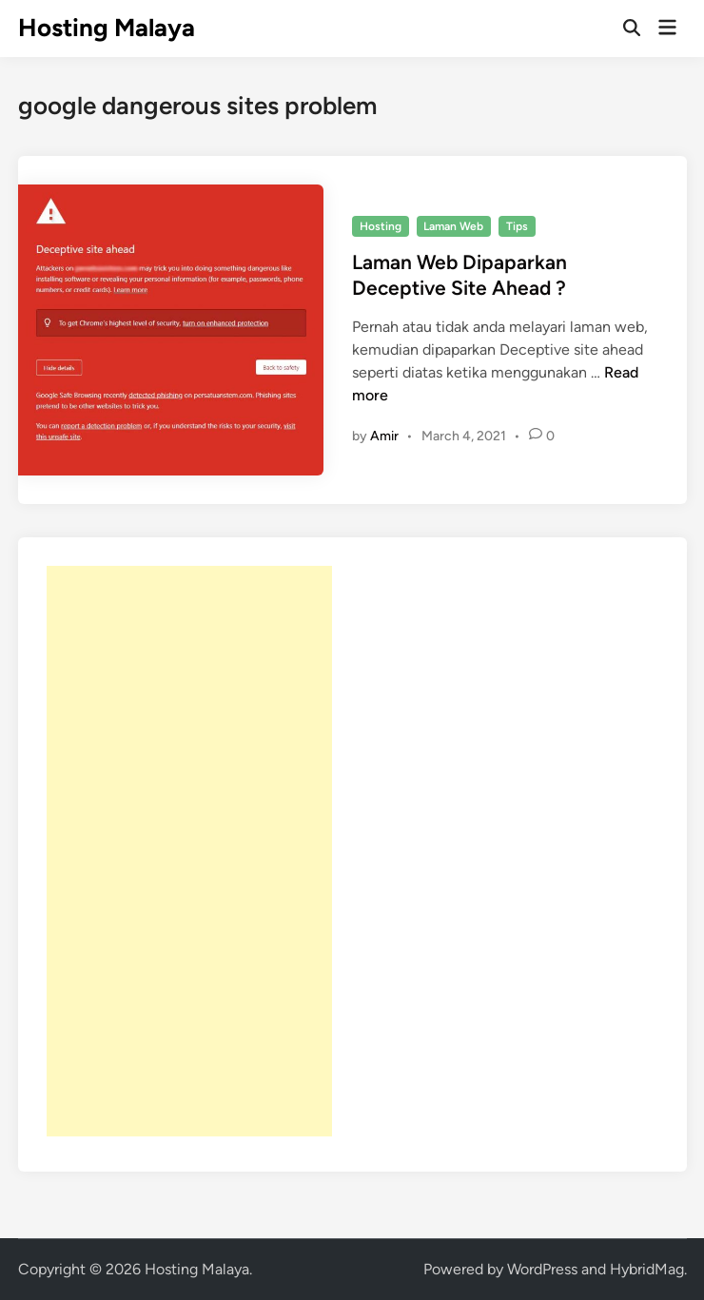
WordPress (542, 1269)
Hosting (380, 226)
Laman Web (453, 226)
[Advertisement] (189, 851)
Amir (384, 436)
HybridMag (647, 1269)
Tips (517, 226)
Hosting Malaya (106, 27)
